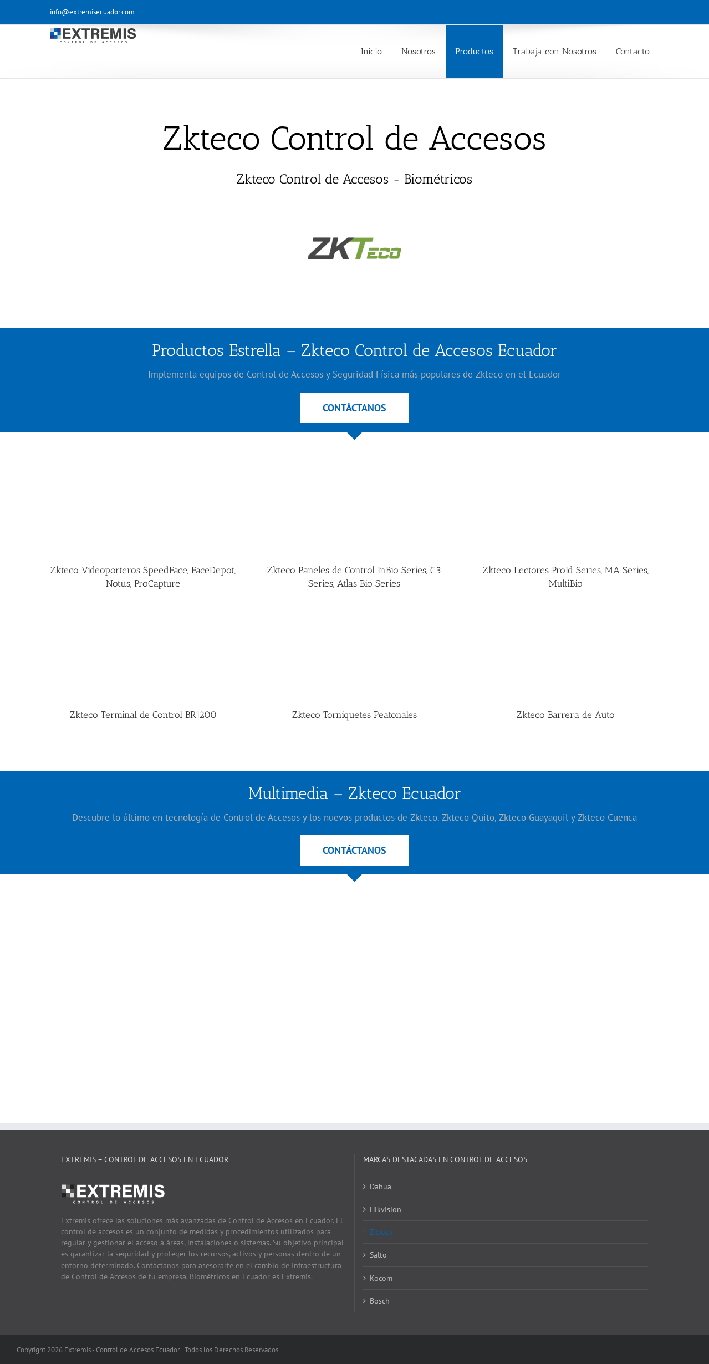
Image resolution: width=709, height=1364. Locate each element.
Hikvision (385, 1209)
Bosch (380, 1301)
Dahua (380, 1187)
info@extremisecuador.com (92, 12)
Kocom (381, 1278)
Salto (378, 1255)
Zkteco (381, 1232)
